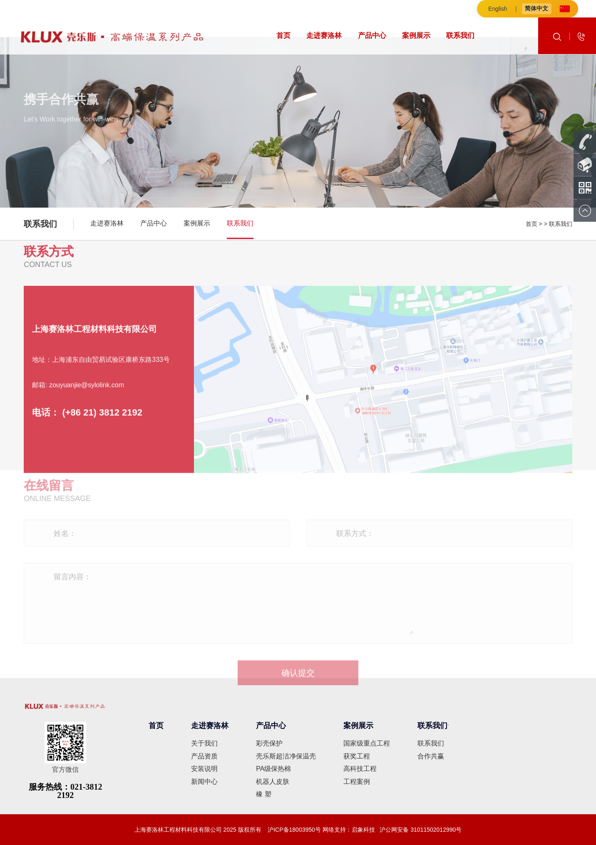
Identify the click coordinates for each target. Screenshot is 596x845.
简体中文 (537, 8)
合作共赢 (430, 756)
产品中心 (372, 36)
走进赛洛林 (324, 36)
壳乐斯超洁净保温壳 (286, 756)
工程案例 (356, 781)
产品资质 (204, 756)
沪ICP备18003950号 (293, 829)
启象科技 (363, 829)
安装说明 (204, 768)
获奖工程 (356, 756)
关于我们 (204, 743)
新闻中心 (204, 781)
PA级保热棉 (273, 768)
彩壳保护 (269, 743)
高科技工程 (360, 768)
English (498, 8)
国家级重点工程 (366, 743)
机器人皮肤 (272, 781)
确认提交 (298, 676)
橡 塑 (263, 794)
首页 (283, 36)
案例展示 (416, 36)
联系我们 (460, 36)
